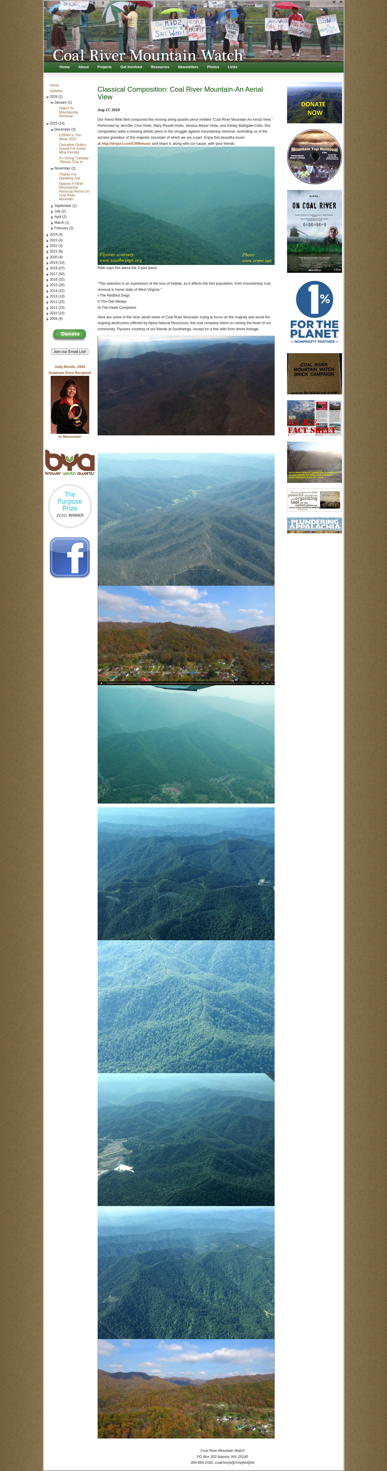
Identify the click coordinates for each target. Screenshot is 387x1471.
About (83, 67)
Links (233, 67)
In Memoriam (70, 437)
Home (65, 67)
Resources (160, 67)
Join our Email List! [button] (70, 351)
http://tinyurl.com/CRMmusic (126, 144)
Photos (213, 67)
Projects (104, 67)
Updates (56, 91)
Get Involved (131, 67)
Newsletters (188, 67)
